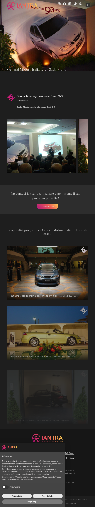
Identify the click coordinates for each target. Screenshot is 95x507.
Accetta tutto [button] (48, 496)
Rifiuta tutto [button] (17, 496)
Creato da (66, 503)
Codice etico (82, 499)
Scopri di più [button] (32, 502)
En (88, 5)
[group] (41, 146)
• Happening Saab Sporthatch (44, 304)
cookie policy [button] (46, 466)
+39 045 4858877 (64, 452)
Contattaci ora (47, 206)
